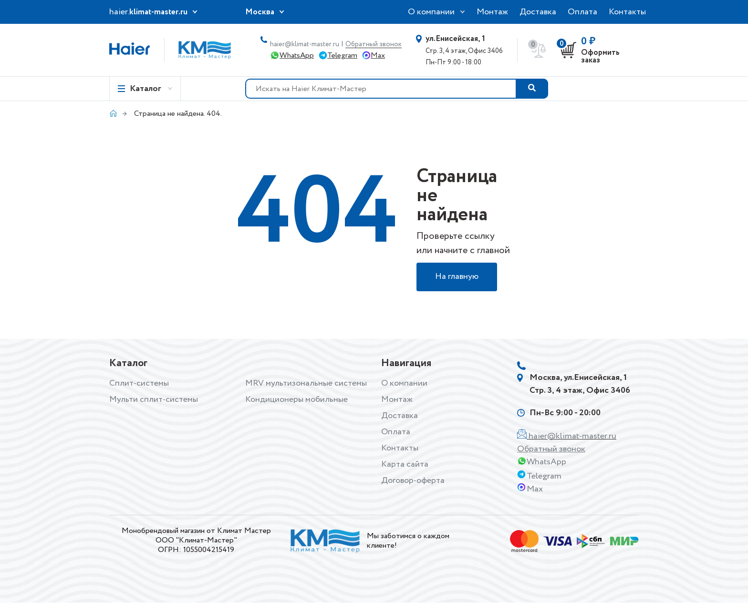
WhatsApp (297, 55)
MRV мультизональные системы (306, 383)
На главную (456, 277)
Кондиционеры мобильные (296, 399)
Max (378, 55)
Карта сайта (404, 464)
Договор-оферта (413, 480)
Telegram (342, 55)
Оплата (582, 12)
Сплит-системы (139, 383)
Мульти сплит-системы (153, 399)
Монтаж (492, 12)
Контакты (627, 12)
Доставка (537, 12)
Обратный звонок (373, 44)
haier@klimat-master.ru (304, 44)
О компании (431, 12)
